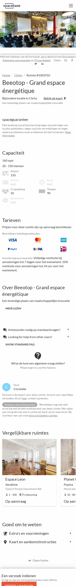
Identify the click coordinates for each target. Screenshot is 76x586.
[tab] (36, 329)
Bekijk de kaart (55, 98)
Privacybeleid (42, 60)
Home (6, 75)
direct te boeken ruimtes (43, 415)
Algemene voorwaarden (16, 60)
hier (24, 398)
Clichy (18, 75)
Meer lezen (13, 308)
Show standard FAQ (19, 344)
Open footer (38, 560)
